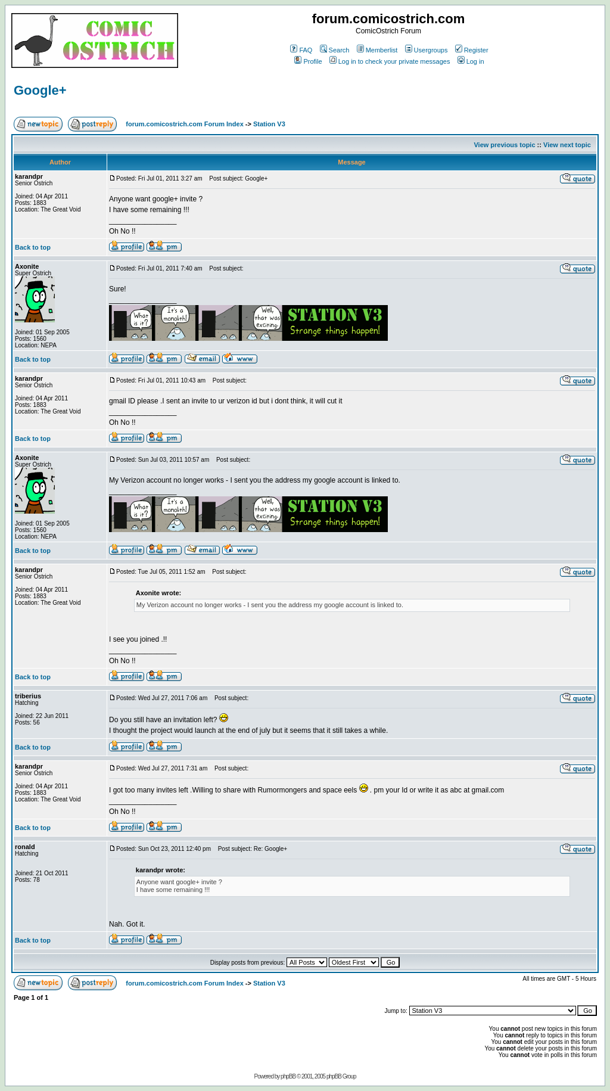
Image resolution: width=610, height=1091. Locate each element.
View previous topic (504, 144)
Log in (471, 61)
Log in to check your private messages (389, 61)
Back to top (33, 247)
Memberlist (377, 50)
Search (335, 50)
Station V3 (269, 124)
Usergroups (426, 50)
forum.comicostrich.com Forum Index (184, 124)
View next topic (567, 144)
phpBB (288, 1076)
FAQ (301, 50)
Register (471, 50)
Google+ (40, 90)
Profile (308, 61)
